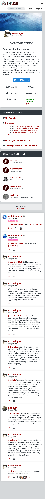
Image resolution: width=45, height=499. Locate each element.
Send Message (21, 80)
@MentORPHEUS (15, 262)
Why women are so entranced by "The (26, 126)
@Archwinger (36, 224)
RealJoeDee (15, 195)
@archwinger (13, 246)
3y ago (10, 238)
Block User (20, 208)
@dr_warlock (13, 347)
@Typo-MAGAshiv (15, 224)
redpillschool (15, 216)
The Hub (17, 218)
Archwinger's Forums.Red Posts (18, 140)
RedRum (12, 407)
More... (10, 134)
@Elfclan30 (12, 471)
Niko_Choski (15, 177)
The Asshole (10, 118)
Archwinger (14, 256)
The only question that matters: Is (25, 130)
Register (30, 8)
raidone (13, 160)
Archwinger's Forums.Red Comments (21, 145)
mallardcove (15, 186)
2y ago (10, 218)
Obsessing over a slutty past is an (24, 132)
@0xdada (12, 380)
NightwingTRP (16, 169)
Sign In (39, 8)
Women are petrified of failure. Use (25, 128)
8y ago (10, 259)
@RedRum (12, 440)
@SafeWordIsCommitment (19, 316)
